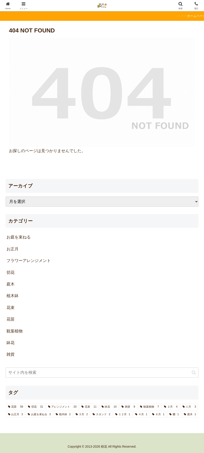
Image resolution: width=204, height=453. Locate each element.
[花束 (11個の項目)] (88, 407)
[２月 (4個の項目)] (171, 407)
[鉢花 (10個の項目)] (109, 407)
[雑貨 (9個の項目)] (128, 407)
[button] (194, 372)
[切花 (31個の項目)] (35, 407)
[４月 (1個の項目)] (141, 414)
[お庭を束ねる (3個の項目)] (39, 414)
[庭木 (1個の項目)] (190, 414)
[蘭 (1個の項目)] (174, 414)
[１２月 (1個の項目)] (122, 414)
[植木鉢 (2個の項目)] (63, 414)
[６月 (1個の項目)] (158, 414)
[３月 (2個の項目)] (82, 414)
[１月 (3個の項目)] (189, 407)
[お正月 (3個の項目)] (15, 414)
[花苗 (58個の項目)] (15, 407)
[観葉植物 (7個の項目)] (149, 407)
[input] (102, 373)
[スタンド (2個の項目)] (101, 414)
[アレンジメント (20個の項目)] (62, 407)
